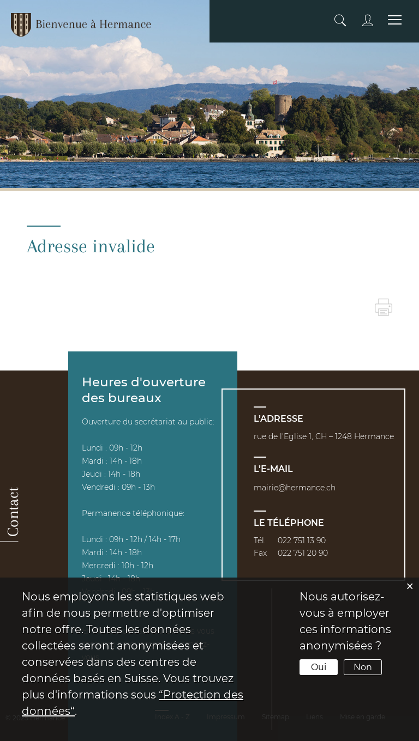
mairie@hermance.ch (295, 488)
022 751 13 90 (302, 540)
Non (363, 667)
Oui (318, 667)
